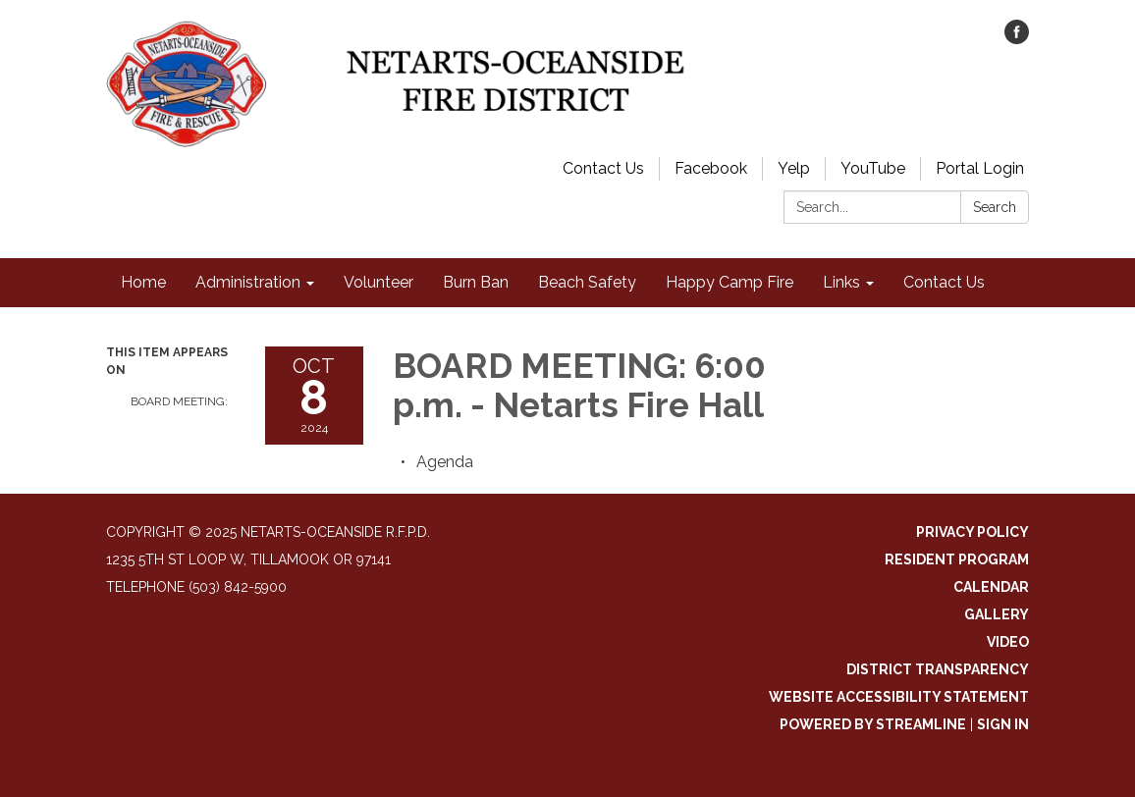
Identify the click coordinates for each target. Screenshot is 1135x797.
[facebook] (1016, 38)
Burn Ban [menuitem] (476, 282)
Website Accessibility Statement (899, 697)
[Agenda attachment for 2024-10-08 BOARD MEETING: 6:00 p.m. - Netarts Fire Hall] (444, 461)
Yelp (794, 168)
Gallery (996, 614)
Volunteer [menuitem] (378, 282)
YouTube (872, 168)
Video (1008, 642)
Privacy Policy (972, 532)
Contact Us (603, 168)
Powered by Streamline (873, 724)
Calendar (991, 587)
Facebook (711, 168)
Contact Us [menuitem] (944, 282)
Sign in (1003, 724)
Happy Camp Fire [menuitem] (729, 282)
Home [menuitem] (143, 282)
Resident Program (957, 559)
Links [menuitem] (841, 282)
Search (994, 207)
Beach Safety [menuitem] (587, 282)
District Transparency (937, 669)
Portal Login (980, 168)
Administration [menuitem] (247, 282)
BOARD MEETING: (179, 401)
